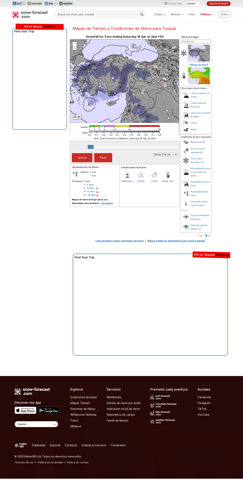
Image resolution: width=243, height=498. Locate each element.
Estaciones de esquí (83, 397)
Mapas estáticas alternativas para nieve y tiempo (176, 240)
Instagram (204, 403)
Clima (154, 181)
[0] (203, 142)
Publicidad (38, 445)
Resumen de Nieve (82, 409)
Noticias (177, 14)
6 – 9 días (88, 187)
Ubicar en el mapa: (190, 37)
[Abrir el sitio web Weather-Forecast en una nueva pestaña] (66, 3)
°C (201, 236)
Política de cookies (77, 462)
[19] (202, 162)
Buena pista (196, 142)
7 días (92, 175)
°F (209, 236)
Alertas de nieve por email (123, 403)
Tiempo (160, 14)
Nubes (194, 129)
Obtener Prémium (218, 3)
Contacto (71, 445)
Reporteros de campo (121, 414)
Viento (140, 181)
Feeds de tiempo (117, 420)
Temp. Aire (168, 181)
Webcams (127, 181)
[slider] (90, 147)
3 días (92, 172)
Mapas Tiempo (80, 403)
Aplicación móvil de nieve (123, 409)
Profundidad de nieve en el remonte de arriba (201, 172)
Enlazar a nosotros (93, 445)
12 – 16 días (89, 194)
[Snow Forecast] (30, 14)
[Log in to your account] (224, 14)
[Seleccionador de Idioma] (194, 4)
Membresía (114, 397)
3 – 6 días (88, 184)
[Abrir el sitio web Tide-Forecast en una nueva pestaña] (50, 3)
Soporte (55, 445)
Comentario (118, 445)
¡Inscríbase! (107, 203)
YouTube (203, 414)
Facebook (204, 397)
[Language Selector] (36, 424)
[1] (200, 228)
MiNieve (75, 426)
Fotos (191, 14)
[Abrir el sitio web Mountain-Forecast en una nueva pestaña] (35, 3)
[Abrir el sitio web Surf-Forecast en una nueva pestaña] (18, 3)
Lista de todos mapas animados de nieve (119, 240)
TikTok (202, 409)
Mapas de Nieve (199, 64)
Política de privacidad (50, 462)
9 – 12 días (89, 191)
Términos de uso (24, 462)
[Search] (142, 14)
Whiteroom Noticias (83, 414)
